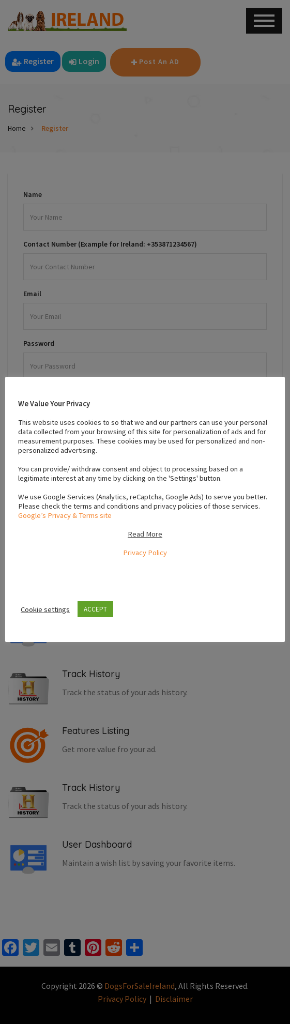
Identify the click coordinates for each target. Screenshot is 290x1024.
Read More (145, 534)
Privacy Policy (145, 552)
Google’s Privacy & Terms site (65, 515)
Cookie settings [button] (45, 609)
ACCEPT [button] (95, 609)
